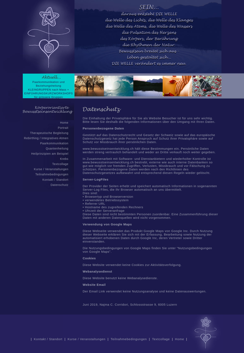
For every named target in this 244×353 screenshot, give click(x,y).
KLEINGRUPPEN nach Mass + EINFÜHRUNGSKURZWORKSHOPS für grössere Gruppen (48, 93)
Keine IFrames (148, 49)
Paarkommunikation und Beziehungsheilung (48, 83)
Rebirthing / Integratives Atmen (46, 138)
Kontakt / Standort (55, 179)
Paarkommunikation (54, 143)
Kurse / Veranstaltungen (51, 169)
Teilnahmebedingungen (52, 174)
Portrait (63, 127)
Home (64, 122)
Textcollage (60, 164)
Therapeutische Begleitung (49, 133)
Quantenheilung (57, 148)
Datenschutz (59, 185)
